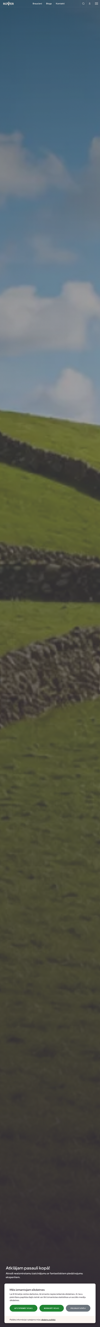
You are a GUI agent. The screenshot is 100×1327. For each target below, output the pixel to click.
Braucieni (37, 3)
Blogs (49, 3)
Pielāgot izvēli (78, 1308)
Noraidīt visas (51, 1308)
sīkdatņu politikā (48, 1319)
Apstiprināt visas (23, 1308)
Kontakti (60, 3)
